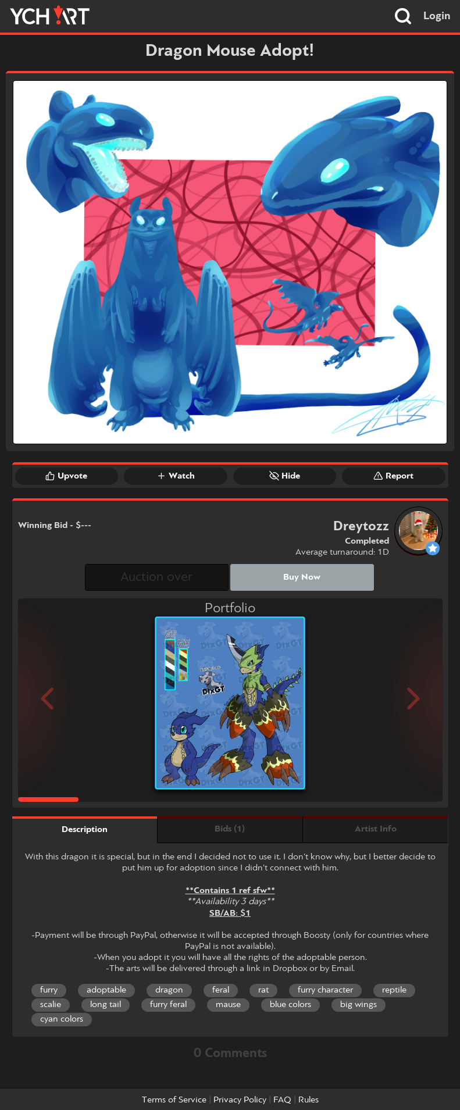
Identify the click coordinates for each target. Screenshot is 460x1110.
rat (263, 990)
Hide (284, 475)
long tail (105, 1004)
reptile (394, 990)
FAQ (282, 1100)
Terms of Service (174, 1100)
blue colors (290, 1004)
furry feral (168, 1004)
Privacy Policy (239, 1100)
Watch (175, 475)
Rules (308, 1100)
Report (393, 475)
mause (228, 1004)
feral (220, 990)
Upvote (66, 475)
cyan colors (61, 1019)
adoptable (106, 990)
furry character (325, 990)
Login (437, 16)
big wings (358, 1004)
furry (49, 990)
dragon (169, 990)
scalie (50, 1004)
